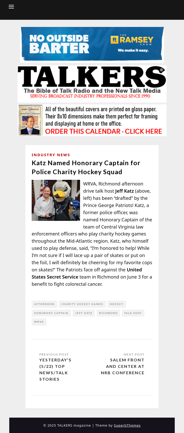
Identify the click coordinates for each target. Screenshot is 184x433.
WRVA (39, 321)
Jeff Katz (83, 312)
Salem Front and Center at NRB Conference (123, 366)
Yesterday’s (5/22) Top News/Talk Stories (55, 369)
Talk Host (133, 312)
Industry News (51, 154)
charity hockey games (82, 304)
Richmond (108, 312)
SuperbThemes (127, 425)
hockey (117, 304)
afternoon (44, 304)
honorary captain (51, 312)
